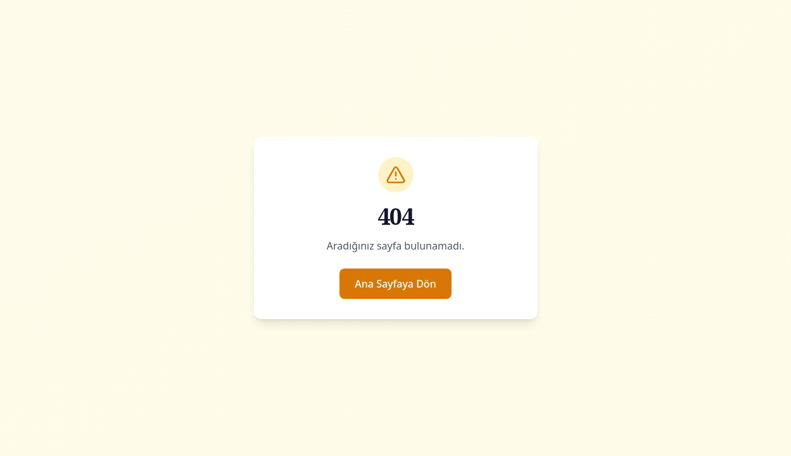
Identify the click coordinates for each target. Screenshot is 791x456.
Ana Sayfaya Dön (395, 284)
